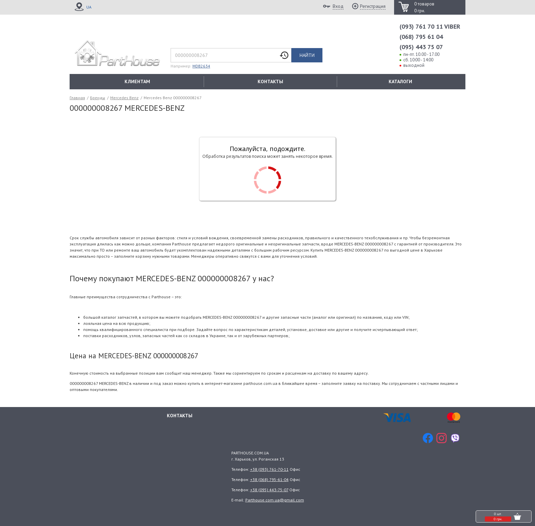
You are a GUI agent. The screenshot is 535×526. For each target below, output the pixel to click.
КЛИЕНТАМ (137, 81)
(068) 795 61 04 (421, 37)
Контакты (179, 415)
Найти (307, 55)
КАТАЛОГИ (400, 81)
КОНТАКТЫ (270, 81)
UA (88, 7)
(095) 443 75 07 (421, 47)
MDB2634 (201, 66)
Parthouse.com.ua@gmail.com (274, 499)
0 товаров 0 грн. (424, 7)
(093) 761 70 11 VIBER (430, 26)
